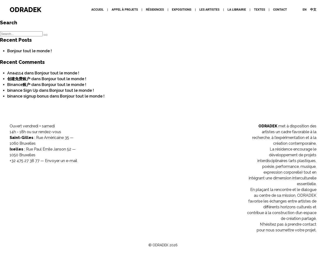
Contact (280, 9)
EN (305, 9)
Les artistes (209, 9)
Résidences (155, 9)
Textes (259, 9)
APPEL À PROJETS (125, 9)
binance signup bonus (28, 96)
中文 (313, 9)
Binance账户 (18, 84)
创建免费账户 (18, 79)
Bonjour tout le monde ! (29, 51)
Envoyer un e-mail (61, 160)
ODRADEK (25, 9)
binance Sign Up (22, 90)
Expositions (182, 9)
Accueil (97, 9)
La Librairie (237, 9)
